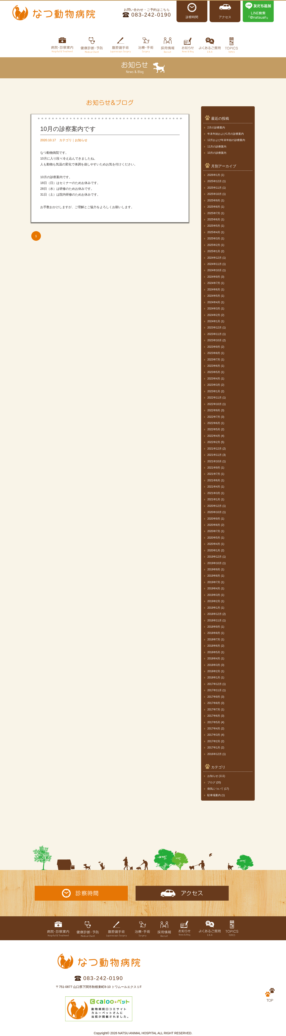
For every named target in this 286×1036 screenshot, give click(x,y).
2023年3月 (213, 384)
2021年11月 (214, 454)
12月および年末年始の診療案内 (226, 140)
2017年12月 (214, 684)
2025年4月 (213, 232)
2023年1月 (213, 391)
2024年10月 (214, 270)
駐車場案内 (214, 795)
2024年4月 (213, 302)
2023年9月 (213, 346)
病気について (215, 788)
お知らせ (212, 776)
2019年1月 (213, 607)
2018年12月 (214, 614)
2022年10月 (214, 404)
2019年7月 (213, 582)
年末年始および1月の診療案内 (225, 133)
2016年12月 (214, 754)
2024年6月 (213, 289)
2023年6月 (213, 365)
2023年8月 (213, 353)
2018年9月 (213, 626)
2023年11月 (214, 334)
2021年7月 (213, 473)
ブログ (211, 782)
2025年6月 (213, 219)
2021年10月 (214, 461)
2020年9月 (213, 518)
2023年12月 (214, 327)
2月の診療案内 (216, 127)
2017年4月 (213, 728)
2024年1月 (213, 321)
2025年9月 (213, 200)
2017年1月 (213, 747)
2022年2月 (213, 442)
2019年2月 (213, 601)
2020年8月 (213, 525)
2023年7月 (213, 359)
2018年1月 (213, 677)
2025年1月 (213, 251)
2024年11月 (214, 264)
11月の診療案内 (216, 146)
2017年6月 (213, 715)
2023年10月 (214, 340)
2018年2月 (213, 671)
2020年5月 (213, 537)
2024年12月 (214, 257)
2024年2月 (213, 315)
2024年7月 (213, 283)
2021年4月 (213, 486)
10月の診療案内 (216, 152)
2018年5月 (213, 652)
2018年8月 (213, 633)
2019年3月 (213, 595)
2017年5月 (213, 722)
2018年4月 (213, 658)
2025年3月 (213, 238)
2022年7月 (213, 416)
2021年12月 (214, 448)
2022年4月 (213, 435)
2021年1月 (213, 499)
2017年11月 (214, 690)
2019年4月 (213, 588)
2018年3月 (213, 665)
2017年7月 (213, 709)
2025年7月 (213, 213)
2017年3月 (213, 734)
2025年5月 (213, 225)
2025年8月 (213, 206)
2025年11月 (214, 187)
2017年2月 (213, 741)
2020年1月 (213, 550)
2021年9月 (213, 467)
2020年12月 (214, 505)
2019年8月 (213, 575)
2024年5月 (213, 295)
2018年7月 (213, 639)
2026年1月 (213, 175)
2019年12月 (214, 556)
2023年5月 (213, 372)
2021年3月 (213, 493)
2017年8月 (213, 703)
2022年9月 (213, 410)
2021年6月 (213, 480)
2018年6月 (213, 645)
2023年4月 (213, 378)
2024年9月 (213, 276)
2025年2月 (213, 245)
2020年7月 (213, 531)
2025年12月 (214, 181)
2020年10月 (214, 512)
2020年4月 (213, 544)
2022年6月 (213, 423)
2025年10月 (214, 194)
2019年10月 (214, 563)
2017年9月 (213, 696)
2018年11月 (214, 620)
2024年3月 (213, 308)
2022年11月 (214, 397)
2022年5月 (213, 429)
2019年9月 (213, 569)
